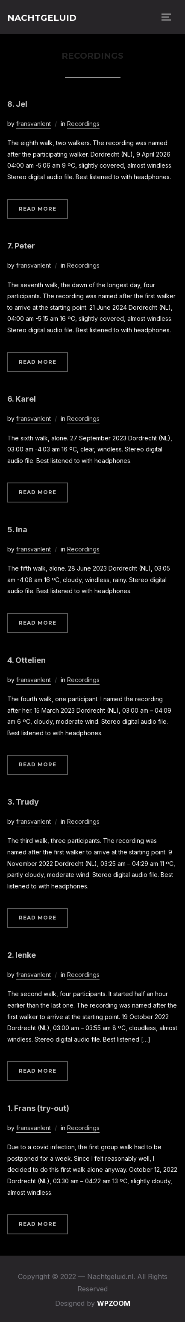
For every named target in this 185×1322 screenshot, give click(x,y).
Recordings (83, 123)
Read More (37, 209)
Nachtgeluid (41, 18)
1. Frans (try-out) (38, 1108)
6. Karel (21, 398)
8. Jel (17, 104)
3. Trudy (23, 801)
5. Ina (17, 529)
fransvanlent (33, 123)
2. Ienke (21, 955)
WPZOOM (113, 1303)
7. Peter (21, 245)
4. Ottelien (26, 660)
